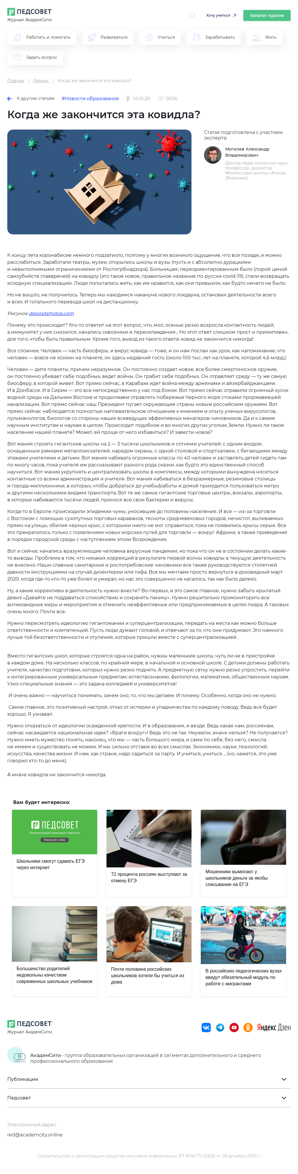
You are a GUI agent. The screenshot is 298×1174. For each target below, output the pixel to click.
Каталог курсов (267, 15)
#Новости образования (90, 98)
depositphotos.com (51, 313)
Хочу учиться (218, 15)
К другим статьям (30, 98)
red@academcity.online (35, 1135)
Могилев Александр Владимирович (247, 152)
